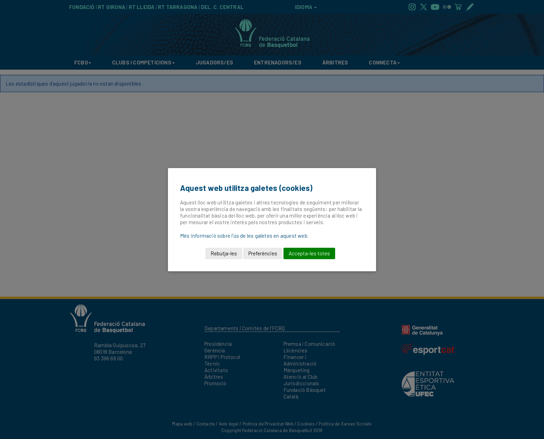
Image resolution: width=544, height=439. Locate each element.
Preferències (262, 253)
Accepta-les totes (309, 253)
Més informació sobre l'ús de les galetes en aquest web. (244, 235)
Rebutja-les (224, 253)
